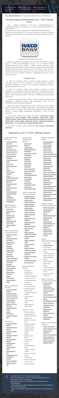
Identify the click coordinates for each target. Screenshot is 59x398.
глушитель (42, 126)
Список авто (7, 11)
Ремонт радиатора (48, 295)
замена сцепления (32, 117)
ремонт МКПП (44, 117)
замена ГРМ (31, 119)
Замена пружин (47, 150)
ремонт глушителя (22, 119)
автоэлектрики (9, 123)
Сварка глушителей (11, 258)
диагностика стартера (31, 121)
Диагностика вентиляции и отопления (28, 179)
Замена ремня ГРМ (11, 152)
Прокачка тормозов (29, 226)
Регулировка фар (48, 245)
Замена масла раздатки (49, 335)
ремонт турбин (19, 121)
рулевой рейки (9, 121)
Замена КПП (9, 209)
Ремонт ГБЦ (9, 164)
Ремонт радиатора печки (50, 297)
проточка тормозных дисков (35, 123)
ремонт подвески (20, 117)
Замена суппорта (29, 248)
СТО (6, 16)
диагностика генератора (46, 121)
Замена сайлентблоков (49, 154)
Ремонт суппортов (29, 212)
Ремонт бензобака (11, 294)
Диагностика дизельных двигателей (27, 159)
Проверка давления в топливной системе (11, 357)
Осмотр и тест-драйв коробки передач (10, 217)
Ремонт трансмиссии (49, 327)
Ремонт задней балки (49, 172)
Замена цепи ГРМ (11, 154)
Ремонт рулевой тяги (49, 208)
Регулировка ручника (30, 260)
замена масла (44, 116)
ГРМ (36, 126)
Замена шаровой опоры (50, 156)
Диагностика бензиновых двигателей (27, 165)
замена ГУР (50, 119)
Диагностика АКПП (29, 169)
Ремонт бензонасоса (12, 298)
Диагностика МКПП (29, 171)
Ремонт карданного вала (50, 329)
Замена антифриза (11, 361)
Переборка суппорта (30, 250)
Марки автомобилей (14, 16)
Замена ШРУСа (47, 170)
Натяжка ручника (29, 263)
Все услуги (37, 376)
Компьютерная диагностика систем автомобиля (30, 149)
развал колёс (22, 123)
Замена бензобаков (11, 296)
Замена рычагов (47, 152)
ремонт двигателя (41, 119)
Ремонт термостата (48, 303)
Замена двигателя (11, 150)
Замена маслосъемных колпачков (10, 172)
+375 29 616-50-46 (26, 9)
